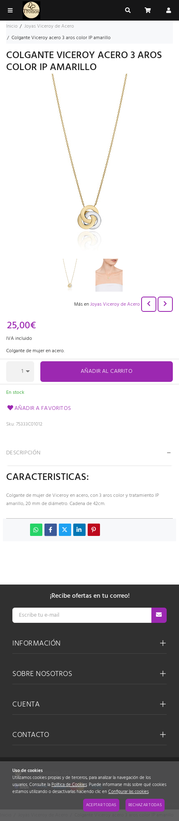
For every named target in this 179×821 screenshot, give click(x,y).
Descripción (23, 453)
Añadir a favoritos (38, 408)
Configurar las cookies (128, 791)
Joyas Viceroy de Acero (115, 304)
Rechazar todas (145, 805)
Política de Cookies (69, 784)
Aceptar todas (101, 805)
